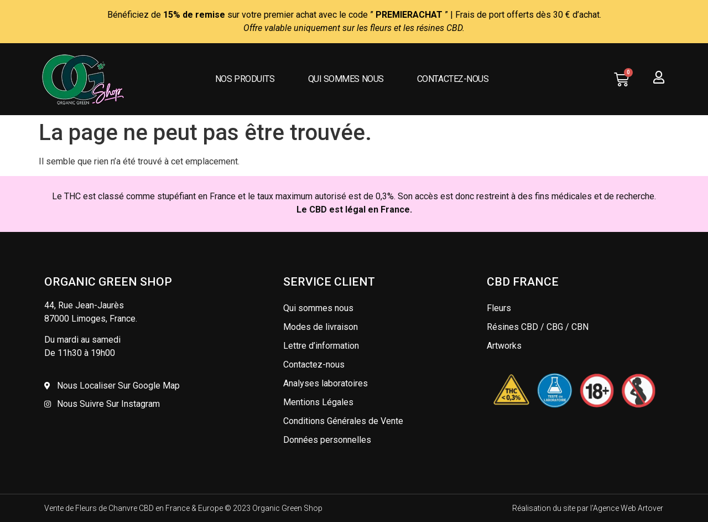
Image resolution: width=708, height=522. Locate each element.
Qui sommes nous (346, 79)
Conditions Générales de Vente (343, 421)
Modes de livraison (320, 327)
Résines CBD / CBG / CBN (538, 327)
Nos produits (245, 79)
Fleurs (499, 308)
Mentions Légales (318, 402)
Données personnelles (327, 440)
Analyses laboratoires (325, 383)
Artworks (504, 345)
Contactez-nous (453, 79)
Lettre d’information (321, 345)
